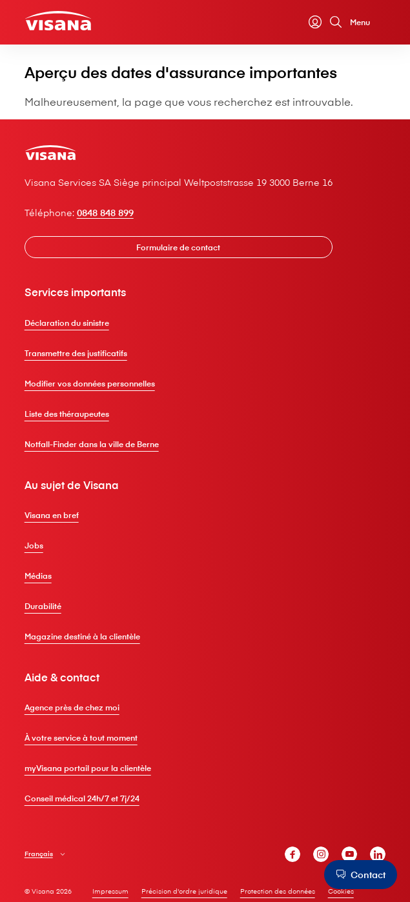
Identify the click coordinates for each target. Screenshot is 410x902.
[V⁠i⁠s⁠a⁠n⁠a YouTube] (349, 854)
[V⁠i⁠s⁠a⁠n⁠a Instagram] (321, 854)
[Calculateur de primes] (294, 21)
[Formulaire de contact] (179, 247)
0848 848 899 (105, 212)
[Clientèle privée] (58, 20)
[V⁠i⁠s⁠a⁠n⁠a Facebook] (292, 854)
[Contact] (360, 875)
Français (39, 854)
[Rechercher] (335, 21)
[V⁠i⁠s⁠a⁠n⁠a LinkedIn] (377, 854)
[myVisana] (315, 21)
